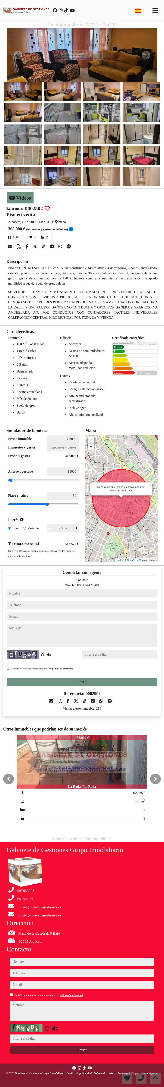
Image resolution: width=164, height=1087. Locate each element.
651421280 (91, 585)
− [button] (91, 447)
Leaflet (119, 560)
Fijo (15, 528)
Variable (33, 528)
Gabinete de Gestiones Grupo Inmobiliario (40, 1073)
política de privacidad (62, 668)
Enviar (82, 682)
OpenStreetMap (135, 560)
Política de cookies (105, 1073)
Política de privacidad (79, 1073)
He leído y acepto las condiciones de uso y (42, 668)
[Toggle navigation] (155, 10)
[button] (8, 779)
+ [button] (91, 440)
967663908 (73, 585)
